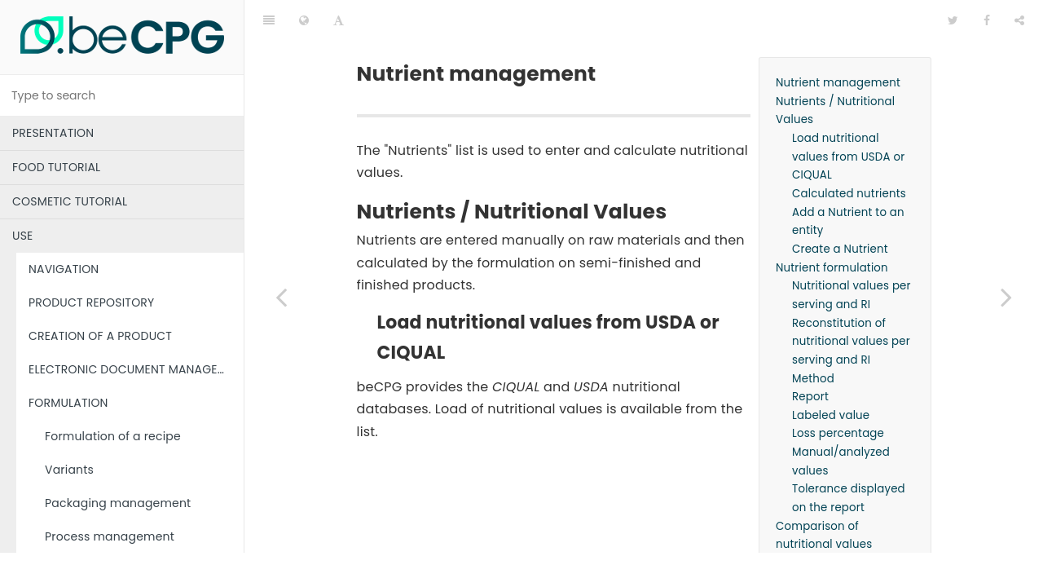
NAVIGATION (64, 269)
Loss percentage (838, 392)
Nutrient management (838, 42)
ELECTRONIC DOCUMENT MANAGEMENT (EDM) (136, 369)
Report (810, 356)
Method (813, 338)
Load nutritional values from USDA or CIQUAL (848, 116)
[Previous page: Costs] (281, 297)
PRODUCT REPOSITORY (91, 302)
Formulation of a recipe (113, 436)
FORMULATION (68, 403)
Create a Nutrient (840, 208)
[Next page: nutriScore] (1006, 297)
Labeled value (830, 374)
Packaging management (118, 503)
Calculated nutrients (849, 153)
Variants (69, 469)
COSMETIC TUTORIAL (69, 201)
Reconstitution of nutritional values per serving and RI (851, 301)
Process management (109, 536)
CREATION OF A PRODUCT (100, 336)
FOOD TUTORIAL (56, 167)
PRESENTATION (53, 133)
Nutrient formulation (832, 227)
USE (22, 235)
